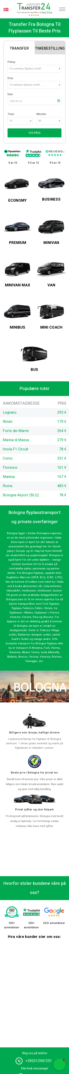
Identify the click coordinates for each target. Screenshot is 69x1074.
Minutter (41, 114)
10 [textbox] (10, 121)
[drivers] (34, 721)
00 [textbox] (39, 121)
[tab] (19, 47)
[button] (59, 1064)
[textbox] (34, 68)
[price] (34, 761)
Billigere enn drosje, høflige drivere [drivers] (34, 733)
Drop (10, 78)
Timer (11, 114)
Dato (10, 94)
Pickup (11, 62)
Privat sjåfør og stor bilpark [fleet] (34, 809)
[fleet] (34, 799)
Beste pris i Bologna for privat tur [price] (34, 773)
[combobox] (34, 69)
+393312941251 (38, 1061)
